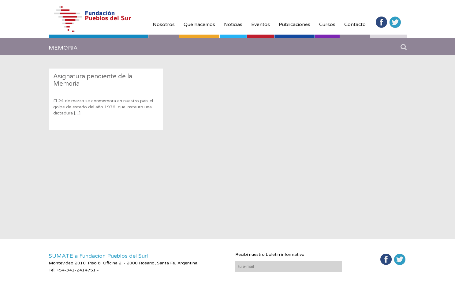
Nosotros (164, 24)
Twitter (395, 22)
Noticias (233, 24)
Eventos (260, 24)
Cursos (327, 24)
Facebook (381, 22)
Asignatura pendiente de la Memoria (92, 80)
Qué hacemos (199, 24)
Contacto (355, 24)
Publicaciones (294, 24)
